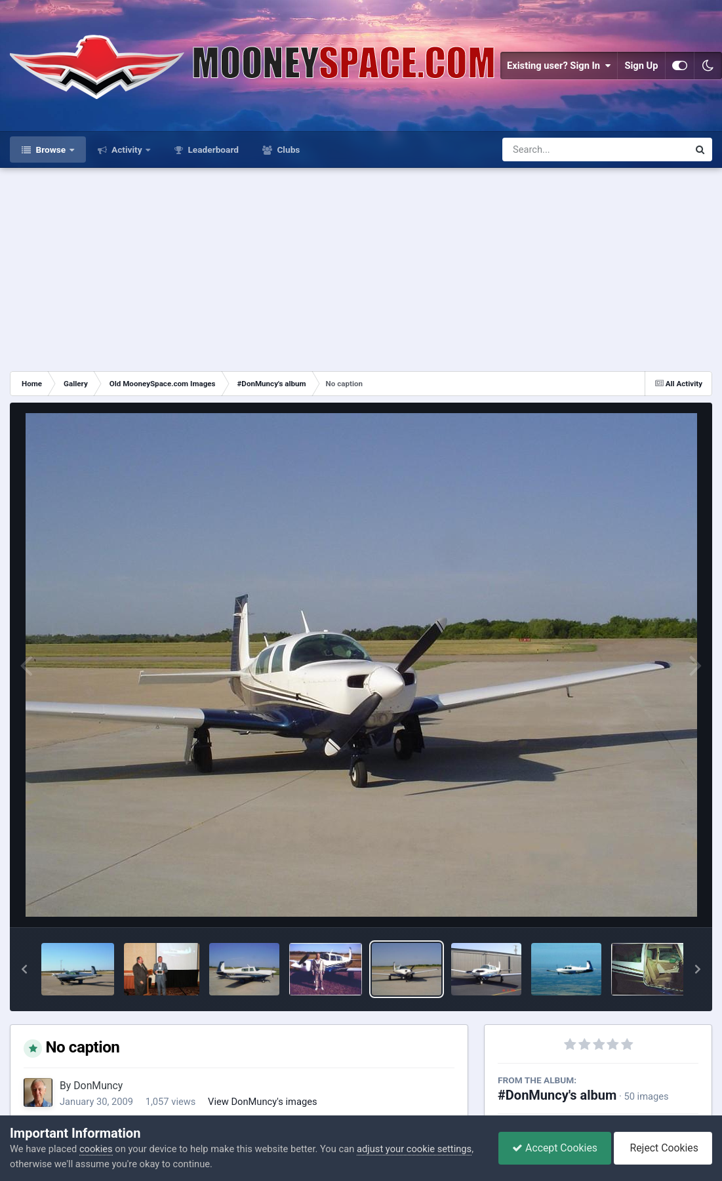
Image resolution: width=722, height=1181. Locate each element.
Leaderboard (212, 149)
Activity (127, 149)
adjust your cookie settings (414, 1149)
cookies (96, 1149)
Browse (50, 149)
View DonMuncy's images (262, 1102)
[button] (24, 969)
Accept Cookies (554, 1148)
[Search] (561, 149)
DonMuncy (98, 1085)
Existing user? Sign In (559, 65)
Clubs (287, 149)
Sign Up (641, 65)
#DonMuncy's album (557, 1095)
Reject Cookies (663, 1148)
